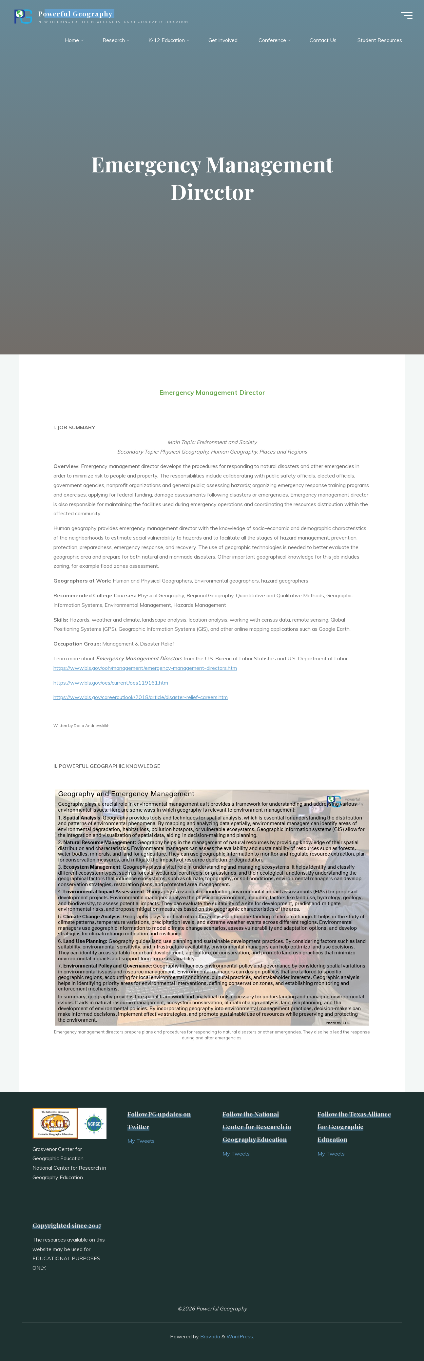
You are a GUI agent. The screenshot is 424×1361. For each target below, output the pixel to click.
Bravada (209, 1336)
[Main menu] (405, 15)
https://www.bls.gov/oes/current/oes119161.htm (110, 682)
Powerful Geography (77, 13)
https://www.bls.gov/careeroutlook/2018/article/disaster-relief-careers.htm (140, 697)
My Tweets (141, 1141)
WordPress (239, 1336)
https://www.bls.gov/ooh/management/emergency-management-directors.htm (145, 668)
